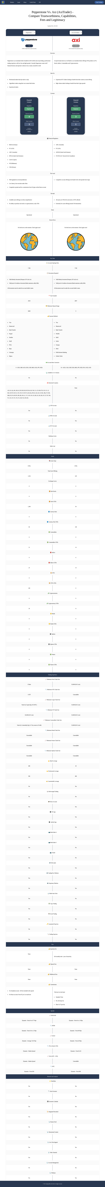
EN (39, 2)
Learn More (29, 131)
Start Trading (99, 2)
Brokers (12, 2)
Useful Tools (33, 2)
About (24, 2)
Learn (18, 2)
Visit (29, 45)
